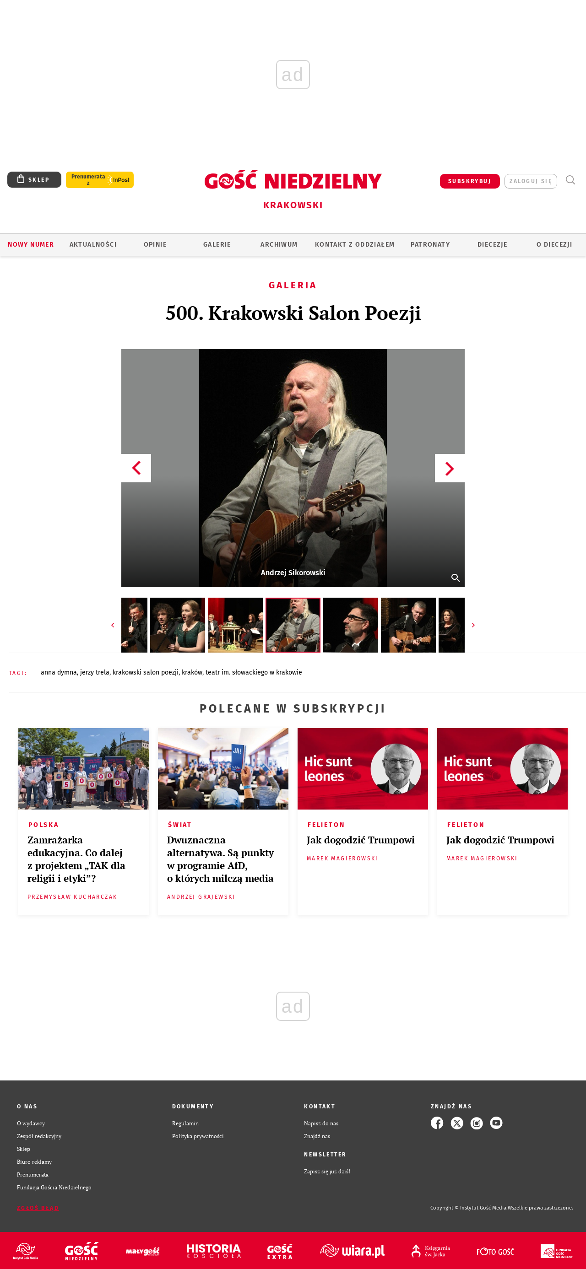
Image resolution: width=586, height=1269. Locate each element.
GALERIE (217, 244)
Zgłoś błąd (38, 1208)
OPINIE (155, 244)
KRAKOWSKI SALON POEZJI (146, 672)
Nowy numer (31, 244)
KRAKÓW (192, 672)
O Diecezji (554, 244)
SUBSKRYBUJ (469, 181)
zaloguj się (531, 181)
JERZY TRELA (94, 672)
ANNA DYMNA (59, 672)
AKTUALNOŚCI (93, 244)
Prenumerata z (88, 179)
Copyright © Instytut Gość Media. (469, 1208)
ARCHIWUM (279, 244)
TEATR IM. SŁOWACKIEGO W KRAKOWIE (254, 672)
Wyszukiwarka (570, 180)
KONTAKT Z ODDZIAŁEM (355, 244)
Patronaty (430, 244)
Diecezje (492, 244)
